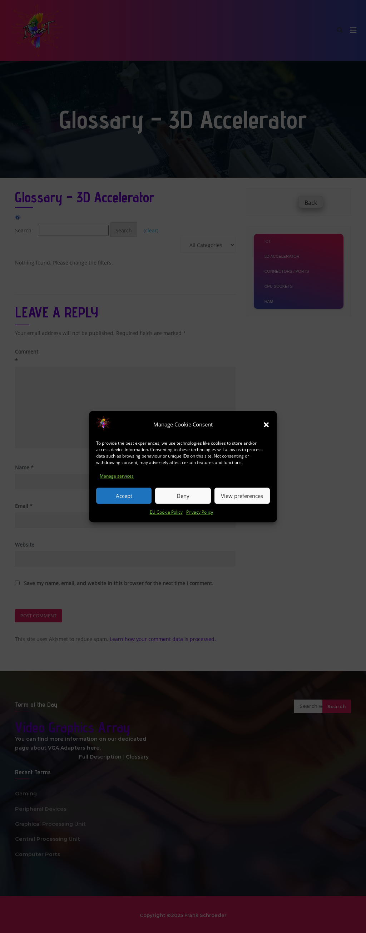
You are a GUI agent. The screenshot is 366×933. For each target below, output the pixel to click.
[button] (266, 428)
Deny (183, 500)
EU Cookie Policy (166, 516)
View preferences (242, 500)
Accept (124, 500)
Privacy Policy (199, 516)
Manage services (117, 480)
